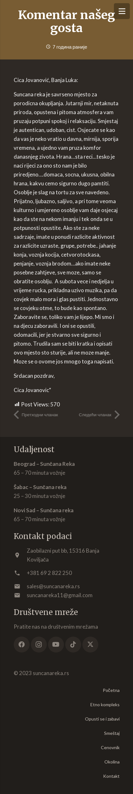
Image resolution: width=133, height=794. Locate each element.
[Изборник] (122, 11)
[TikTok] (73, 644)
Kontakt (111, 776)
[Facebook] (22, 644)
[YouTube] (56, 644)
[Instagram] (39, 644)
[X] (90, 644)
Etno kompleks (105, 704)
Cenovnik (110, 747)
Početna (111, 690)
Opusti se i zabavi (102, 719)
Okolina (112, 761)
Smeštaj (112, 733)
